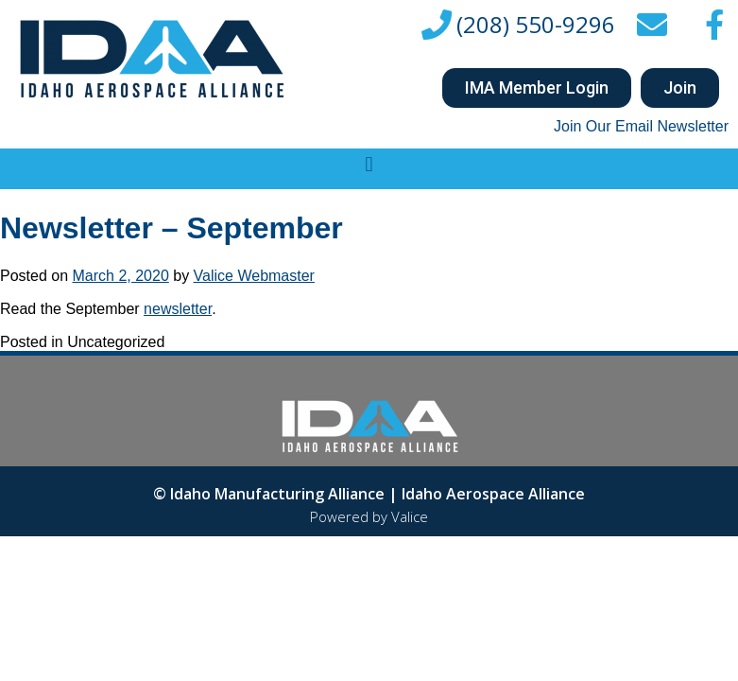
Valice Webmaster (254, 276)
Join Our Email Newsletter (641, 126)
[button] (536, 88)
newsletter (178, 309)
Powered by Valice (369, 516)
